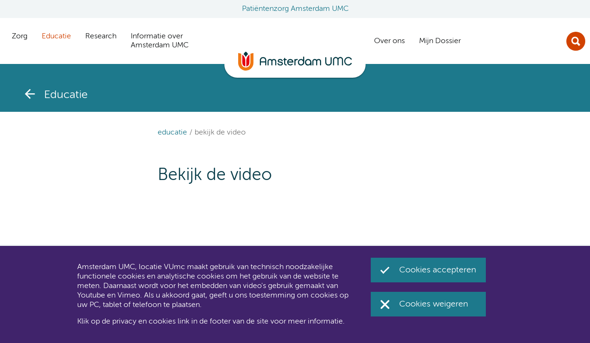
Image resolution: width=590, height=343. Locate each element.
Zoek (575, 41)
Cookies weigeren (433, 304)
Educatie (172, 132)
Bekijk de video (220, 132)
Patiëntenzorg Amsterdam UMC (295, 9)
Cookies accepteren (437, 270)
